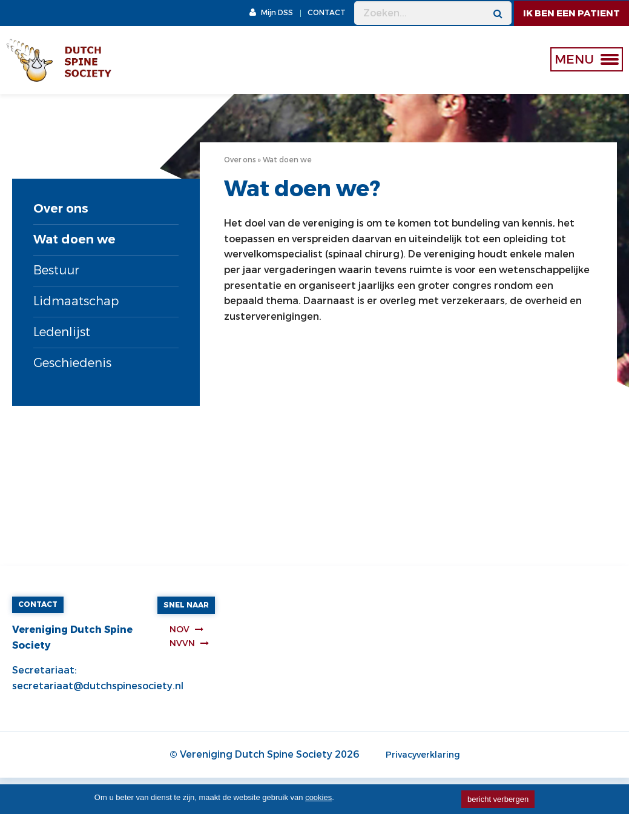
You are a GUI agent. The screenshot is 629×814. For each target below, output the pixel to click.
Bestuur (56, 270)
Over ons (60, 208)
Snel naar (186, 605)
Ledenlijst (61, 332)
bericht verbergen (498, 799)
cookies (318, 797)
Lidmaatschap (76, 301)
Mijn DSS (271, 13)
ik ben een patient (571, 13)
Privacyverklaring (423, 755)
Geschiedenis (72, 363)
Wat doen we (74, 239)
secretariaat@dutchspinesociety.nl (97, 686)
